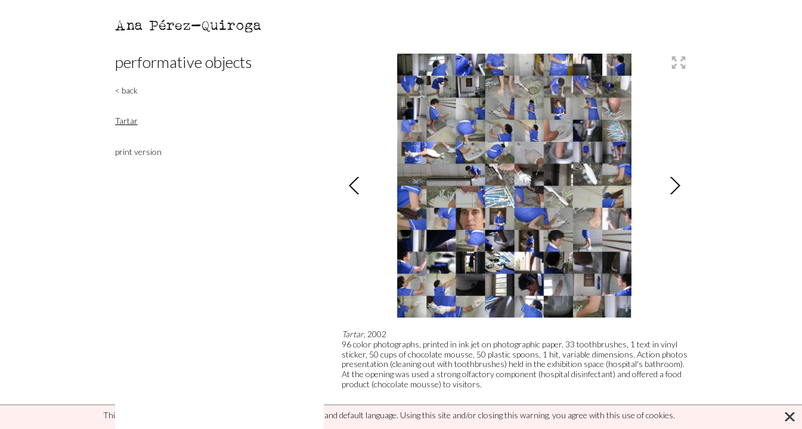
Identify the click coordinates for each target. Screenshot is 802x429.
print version (138, 152)
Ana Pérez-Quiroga (188, 25)
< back (126, 90)
